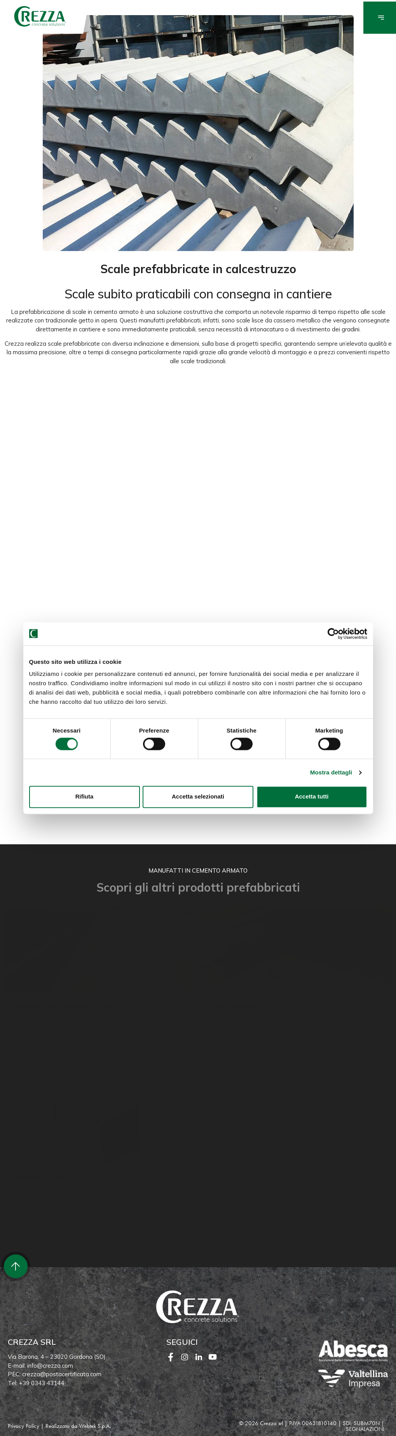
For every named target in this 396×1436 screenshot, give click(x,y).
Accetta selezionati (198, 796)
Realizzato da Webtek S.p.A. (78, 1426)
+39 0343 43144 (41, 1383)
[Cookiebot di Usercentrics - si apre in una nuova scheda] (333, 633)
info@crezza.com (50, 1365)
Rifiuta (84, 796)
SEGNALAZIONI (365, 1429)
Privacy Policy (23, 1426)
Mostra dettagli (331, 772)
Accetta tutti (312, 796)
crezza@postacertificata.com (61, 1374)
